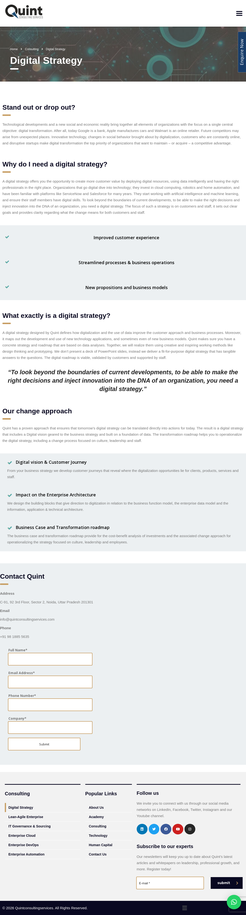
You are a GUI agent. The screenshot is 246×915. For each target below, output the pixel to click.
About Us (96, 807)
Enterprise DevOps (23, 845)
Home (14, 49)
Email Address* (50, 679)
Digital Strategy (20, 807)
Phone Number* (50, 702)
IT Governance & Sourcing (29, 826)
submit (227, 883)
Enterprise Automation (26, 854)
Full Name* (50, 656)
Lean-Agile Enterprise (25, 817)
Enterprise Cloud (22, 836)
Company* (50, 724)
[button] (184, 907)
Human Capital (100, 845)
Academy (96, 817)
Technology (98, 836)
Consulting (97, 826)
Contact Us (98, 854)
